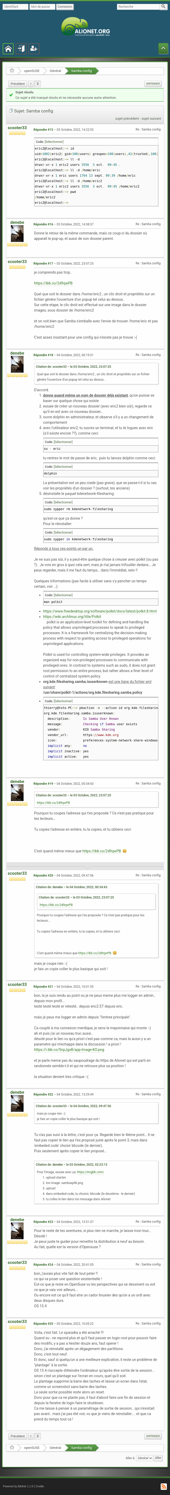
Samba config (81, 71)
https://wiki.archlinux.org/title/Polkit (72, 617)
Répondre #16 (43, 224)
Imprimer (153, 83)
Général (55, 71)
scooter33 (17, 127)
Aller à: (130, 1458)
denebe (17, 222)
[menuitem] (18, 84)
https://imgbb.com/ (90, 1172)
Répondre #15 (43, 130)
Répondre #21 (43, 987)
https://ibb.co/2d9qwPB (53, 283)
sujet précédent (127, 118)
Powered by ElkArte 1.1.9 (18, 1486)
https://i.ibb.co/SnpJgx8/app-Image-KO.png (69, 1050)
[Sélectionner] (54, 142)
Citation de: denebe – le (71, 887)
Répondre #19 (43, 784)
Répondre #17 (43, 263)
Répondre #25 (43, 1324)
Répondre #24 (43, 1265)
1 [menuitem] (31, 84)
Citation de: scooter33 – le (73, 367)
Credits (39, 1486)
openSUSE (32, 71)
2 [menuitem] (38, 84)
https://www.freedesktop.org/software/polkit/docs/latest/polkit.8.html (100, 611)
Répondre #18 (43, 355)
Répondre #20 (43, 875)
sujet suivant (151, 118)
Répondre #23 (43, 1222)
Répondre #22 (43, 1094)
